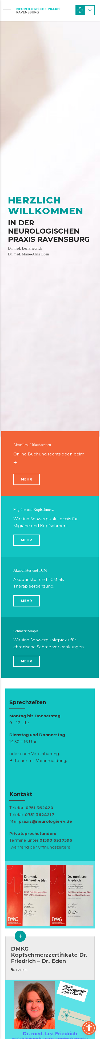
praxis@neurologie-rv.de (45, 821)
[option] (50, 229)
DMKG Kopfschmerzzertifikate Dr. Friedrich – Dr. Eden (49, 955)
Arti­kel (21, 970)
